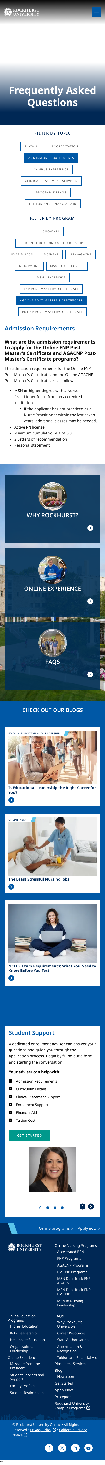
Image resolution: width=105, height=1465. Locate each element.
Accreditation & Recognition (69, 1348)
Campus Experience (51, 169)
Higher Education (24, 1326)
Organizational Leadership (22, 1348)
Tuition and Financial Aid (77, 1357)
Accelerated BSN (70, 1251)
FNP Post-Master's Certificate (51, 289)
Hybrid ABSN (22, 254)
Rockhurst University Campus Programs (72, 1405)
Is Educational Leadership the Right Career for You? (52, 790)
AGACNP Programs (73, 1265)
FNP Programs (69, 1258)
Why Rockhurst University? (69, 1323)
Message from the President (25, 1365)
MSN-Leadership (51, 277)
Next (91, 1206)
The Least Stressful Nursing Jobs (38, 879)
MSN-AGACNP (80, 254)
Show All (33, 146)
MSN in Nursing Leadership (70, 1302)
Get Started (64, 1383)
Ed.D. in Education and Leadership (51, 243)
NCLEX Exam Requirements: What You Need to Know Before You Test (52, 968)
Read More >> (11, 800)
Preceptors (63, 1396)
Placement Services (70, 1363)
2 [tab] (48, 1208)
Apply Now (64, 1389)
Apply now (87, 1228)
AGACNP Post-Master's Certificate (51, 300)
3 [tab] (56, 1208)
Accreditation (65, 146)
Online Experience (22, 1357)
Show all (51, 231)
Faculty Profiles (22, 1385)
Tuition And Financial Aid (53, 204)
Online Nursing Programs (76, 1245)
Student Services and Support (27, 1376)
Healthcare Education (27, 1339)
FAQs (59, 1316)
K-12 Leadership (23, 1333)
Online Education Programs (22, 1318)
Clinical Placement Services (51, 181)
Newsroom (66, 1376)
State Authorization (73, 1339)
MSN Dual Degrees (67, 266)
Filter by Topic (52, 133)
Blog (58, 1370)
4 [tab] (63, 1208)
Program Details (51, 192)
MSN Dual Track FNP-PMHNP (74, 1291)
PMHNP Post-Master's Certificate (52, 312)
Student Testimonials (27, 1392)
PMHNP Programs (72, 1271)
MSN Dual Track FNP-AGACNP (74, 1280)
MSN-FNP (51, 254)
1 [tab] (41, 1208)
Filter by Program (52, 218)
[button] (29, 1135)
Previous (82, 1206)
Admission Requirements (51, 158)
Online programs (54, 1228)
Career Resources (71, 1333)
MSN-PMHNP (29, 266)
